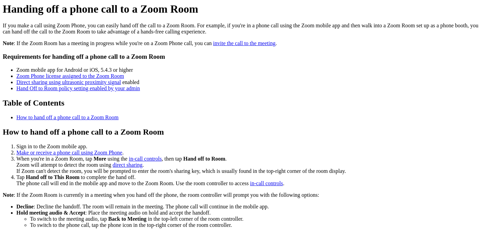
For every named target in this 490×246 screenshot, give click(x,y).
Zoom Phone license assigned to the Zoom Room (70, 76)
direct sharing (128, 165)
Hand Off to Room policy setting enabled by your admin (78, 88)
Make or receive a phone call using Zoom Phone (69, 152)
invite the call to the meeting (244, 43)
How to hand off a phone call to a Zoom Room (67, 117)
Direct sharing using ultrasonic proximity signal (68, 82)
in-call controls (145, 159)
